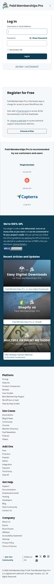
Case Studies (7, 393)
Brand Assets (8, 529)
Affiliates (6, 532)
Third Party (7, 471)
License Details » (20, 244)
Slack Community (9, 507)
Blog (4, 503)
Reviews (5, 389)
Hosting (5, 496)
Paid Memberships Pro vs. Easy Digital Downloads (27, 289)
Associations (7, 415)
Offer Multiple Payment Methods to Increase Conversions (19, 356)
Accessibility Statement (12, 535)
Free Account (23, 111)
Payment (6, 468)
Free (4, 450)
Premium (6, 454)
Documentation (9, 489)
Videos (5, 439)
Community (7, 422)
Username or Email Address (19, 26)
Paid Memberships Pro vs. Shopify (27, 322)
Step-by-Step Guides (11, 403)
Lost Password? (31, 66)
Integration (7, 464)
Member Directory (10, 428)
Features (6, 382)
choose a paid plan (18, 120)
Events (5, 525)
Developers (7, 500)
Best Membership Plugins (13, 396)
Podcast (5, 436)
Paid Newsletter (9, 432)
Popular (5, 457)
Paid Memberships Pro (22, 4)
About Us (6, 521)
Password (11, 38)
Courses (5, 425)
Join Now (19, 66)
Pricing (5, 379)
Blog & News (7, 418)
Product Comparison (11, 386)
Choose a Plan (27, 131)
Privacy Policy (8, 542)
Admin (5, 461)
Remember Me (14, 50)
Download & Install (10, 493)
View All (5, 475)
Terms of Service (9, 546)
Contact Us (7, 510)
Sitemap (5, 539)
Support (5, 486)
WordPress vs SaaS (10, 400)
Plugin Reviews (27, 164)
